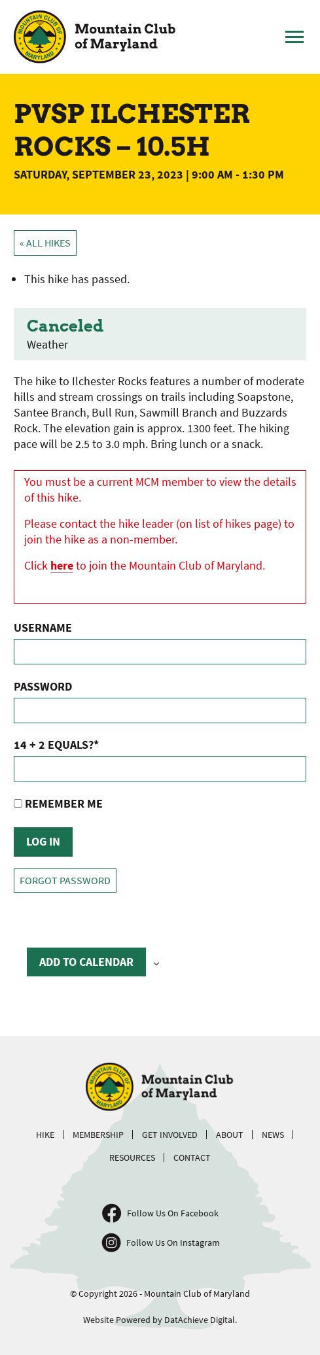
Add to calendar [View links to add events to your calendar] (86, 961)
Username (43, 627)
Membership (98, 1135)
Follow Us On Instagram (173, 1242)
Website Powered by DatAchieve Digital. (160, 1320)
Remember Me (58, 803)
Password (43, 686)
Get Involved (170, 1135)
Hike (45, 1135)
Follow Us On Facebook (173, 1213)
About (229, 1135)
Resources (132, 1157)
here (61, 565)
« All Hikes (45, 243)
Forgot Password (65, 880)
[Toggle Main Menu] (294, 37)
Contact (192, 1157)
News (273, 1135)
